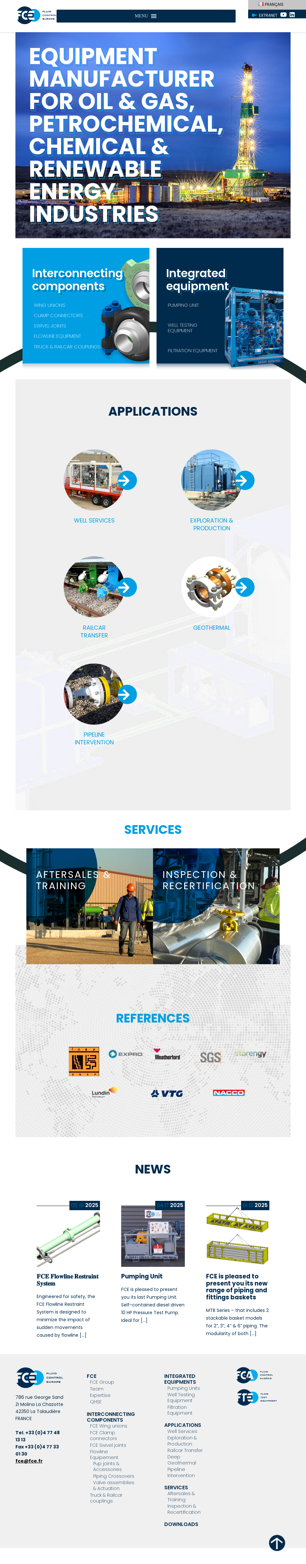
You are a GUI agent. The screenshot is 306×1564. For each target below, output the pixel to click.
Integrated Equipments (180, 1379)
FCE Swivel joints (108, 1445)
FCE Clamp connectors (103, 1435)
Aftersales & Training (181, 1496)
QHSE (96, 1402)
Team (97, 1389)
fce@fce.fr (29, 1461)
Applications (182, 1425)
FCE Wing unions (108, 1426)
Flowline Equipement (104, 1454)
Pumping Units (183, 1388)
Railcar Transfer (185, 1450)
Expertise (100, 1395)
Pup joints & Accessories (107, 1466)
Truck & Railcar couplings (106, 1498)
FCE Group (102, 1382)
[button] (141, 16)
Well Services (182, 1431)
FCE (91, 1376)
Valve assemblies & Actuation (113, 1485)
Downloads (181, 1524)
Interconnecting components (111, 1417)
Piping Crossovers (113, 1476)
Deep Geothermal (181, 1460)
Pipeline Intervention (181, 1472)
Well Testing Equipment (181, 1397)
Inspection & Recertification (184, 1509)
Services (176, 1487)
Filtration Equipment (180, 1410)
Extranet (268, 15)
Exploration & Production (182, 1441)
